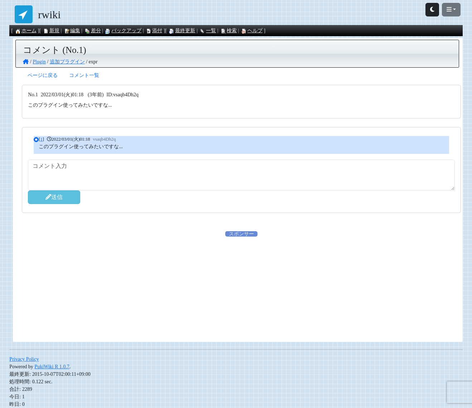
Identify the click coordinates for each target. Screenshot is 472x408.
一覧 (207, 30)
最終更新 (182, 30)
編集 (72, 30)
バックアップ (123, 30)
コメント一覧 (84, 75)
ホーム (26, 30)
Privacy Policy (24, 359)
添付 (154, 30)
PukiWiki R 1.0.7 (51, 366)
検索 (228, 30)
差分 (93, 30)
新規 (51, 30)
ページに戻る (43, 75)
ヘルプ (252, 30)
